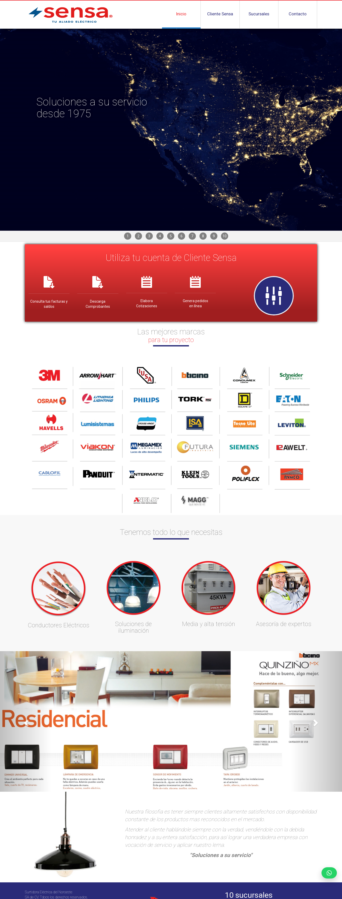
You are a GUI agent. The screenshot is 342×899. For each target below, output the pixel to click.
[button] (25, 721)
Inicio (181, 13)
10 (225, 236)
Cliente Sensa (220, 13)
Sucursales (258, 13)
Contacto (298, 13)
